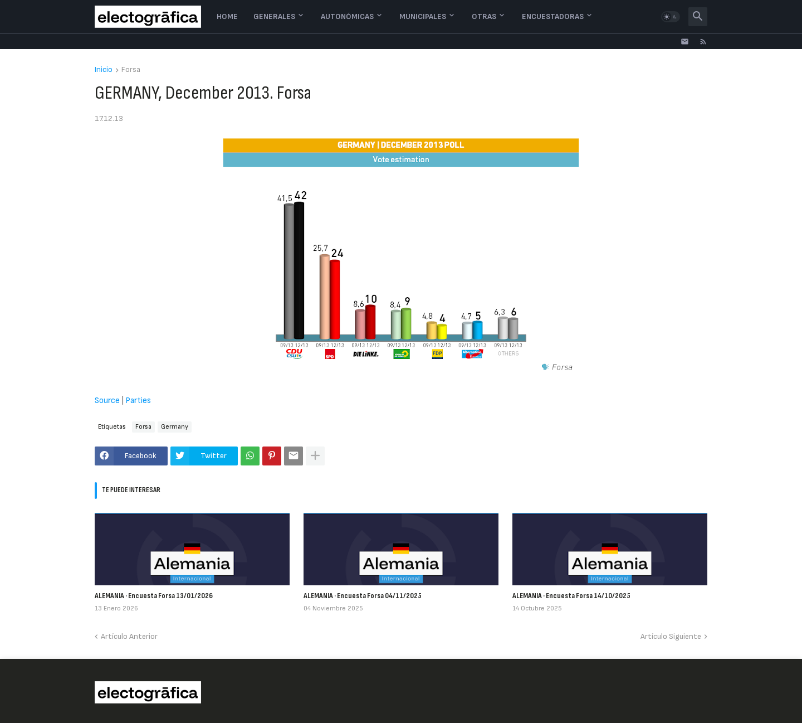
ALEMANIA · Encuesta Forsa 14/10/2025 (571, 595)
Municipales (422, 16)
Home (227, 16)
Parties (138, 400)
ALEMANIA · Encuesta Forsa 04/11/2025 (363, 595)
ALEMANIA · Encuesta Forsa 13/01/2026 (154, 595)
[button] (670, 16)
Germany (174, 427)
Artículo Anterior (129, 636)
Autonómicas (347, 16)
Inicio (104, 70)
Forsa (130, 70)
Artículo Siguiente (670, 636)
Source (107, 400)
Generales (274, 16)
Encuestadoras (553, 16)
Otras (484, 16)
